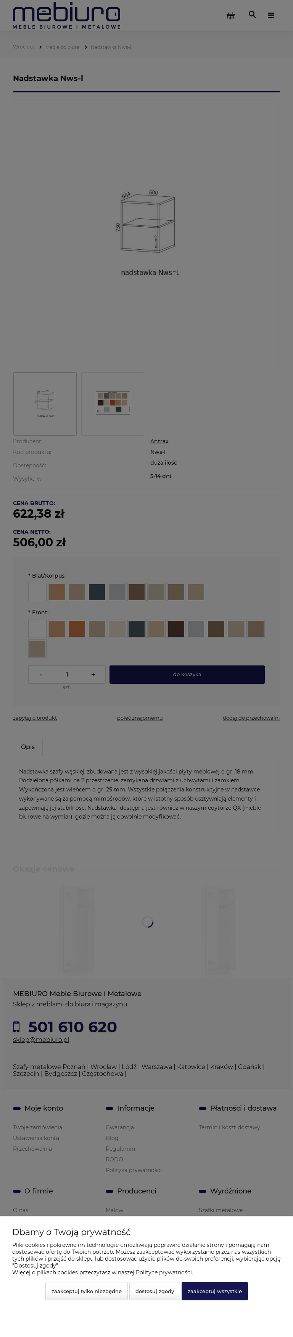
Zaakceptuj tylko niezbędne (87, 1291)
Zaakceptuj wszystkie (215, 1291)
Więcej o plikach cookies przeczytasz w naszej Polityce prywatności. (102, 1272)
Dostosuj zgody (154, 1291)
